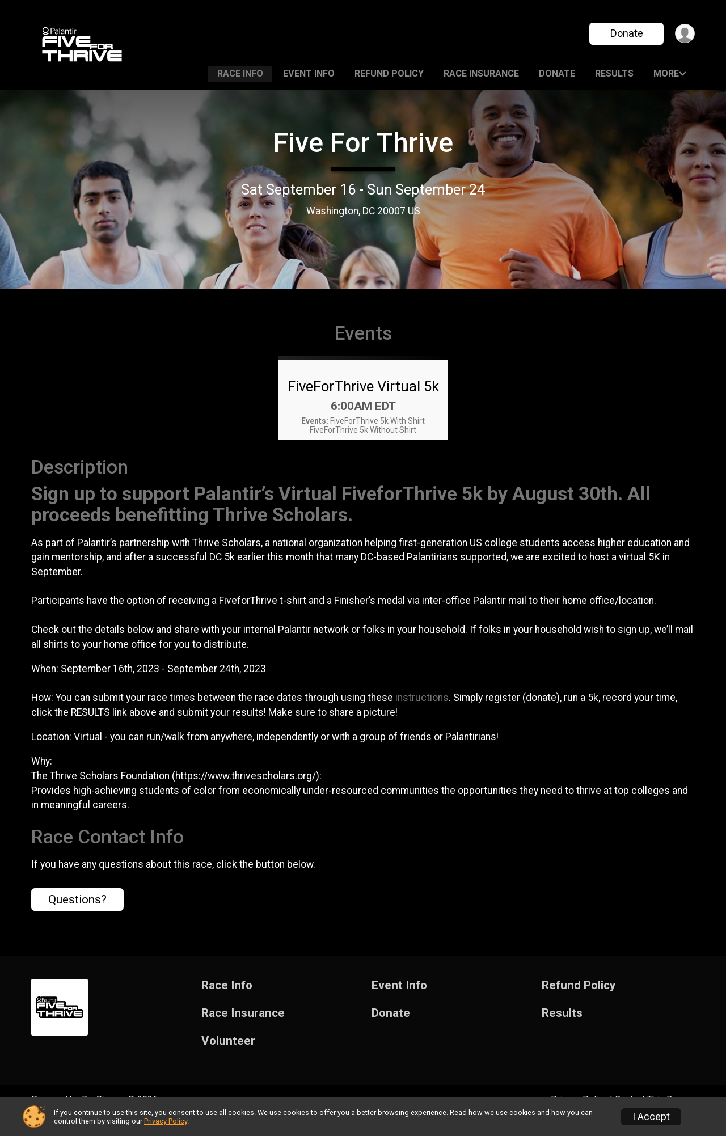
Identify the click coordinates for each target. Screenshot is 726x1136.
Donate (625, 33)
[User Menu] (684, 33)
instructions (422, 713)
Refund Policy (389, 73)
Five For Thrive (363, 142)
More (666, 73)
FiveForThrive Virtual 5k (363, 402)
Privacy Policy (165, 1121)
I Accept (651, 1116)
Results (614, 73)
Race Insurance (481, 73)
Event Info (309, 73)
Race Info (240, 73)
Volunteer (228, 1056)
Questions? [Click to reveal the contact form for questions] (77, 915)
